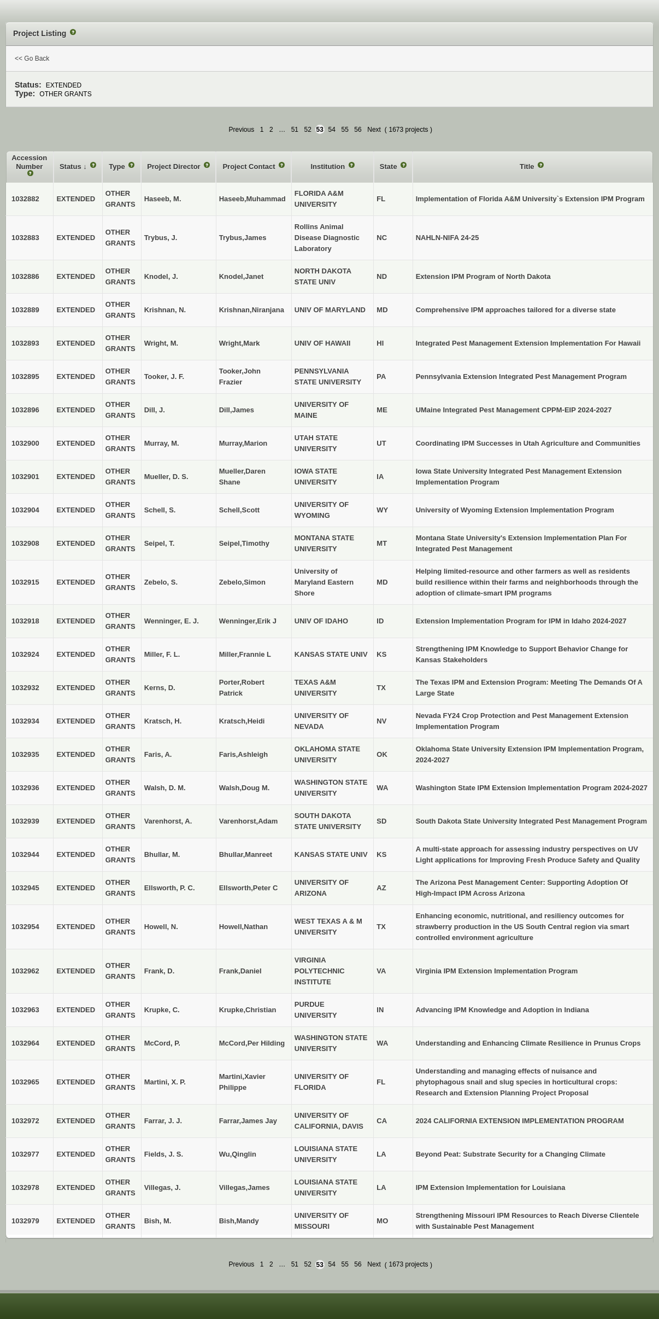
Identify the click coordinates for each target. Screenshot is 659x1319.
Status (71, 166)
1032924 (25, 654)
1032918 (25, 621)
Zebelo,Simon (242, 582)
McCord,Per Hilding (252, 1043)
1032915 (25, 582)
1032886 (25, 276)
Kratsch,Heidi (242, 721)
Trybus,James (243, 238)
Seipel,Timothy (244, 543)
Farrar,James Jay (248, 1121)
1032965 (25, 1082)
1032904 (25, 510)
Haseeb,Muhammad (252, 199)
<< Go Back (32, 58)
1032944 (25, 854)
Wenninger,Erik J (247, 621)
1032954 (25, 927)
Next (374, 129)
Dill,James (236, 410)
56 (357, 129)
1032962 (25, 971)
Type (118, 166)
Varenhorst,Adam (248, 821)
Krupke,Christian (247, 1010)
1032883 (25, 238)
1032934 (25, 721)
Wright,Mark (239, 343)
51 (294, 129)
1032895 (25, 376)
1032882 (25, 199)
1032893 (25, 343)
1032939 (25, 821)
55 (344, 129)
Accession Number (29, 162)
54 (332, 129)
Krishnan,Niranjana (251, 310)
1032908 (25, 543)
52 (307, 129)
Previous (241, 129)
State (389, 166)
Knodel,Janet (241, 276)
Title (528, 166)
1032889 (25, 310)
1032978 (25, 1187)
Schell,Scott (239, 510)
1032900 (25, 443)
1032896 (25, 410)
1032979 (25, 1221)
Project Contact (249, 166)
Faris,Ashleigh (243, 754)
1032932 (25, 688)
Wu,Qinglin (237, 1154)
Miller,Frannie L (245, 654)
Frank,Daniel (240, 971)
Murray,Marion (243, 443)
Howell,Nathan (243, 927)
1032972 (25, 1121)
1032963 (25, 1010)
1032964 (25, 1043)
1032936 (25, 788)
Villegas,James (244, 1187)
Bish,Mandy (239, 1221)
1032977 (25, 1154)
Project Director (174, 166)
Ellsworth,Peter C (248, 888)
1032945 (25, 888)
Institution (328, 166)
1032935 (25, 754)
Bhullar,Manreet (246, 854)
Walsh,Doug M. (244, 788)
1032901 (25, 476)
